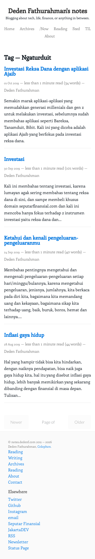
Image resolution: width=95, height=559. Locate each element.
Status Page (18, 547)
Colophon (44, 446)
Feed (76, 28)
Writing (15, 457)
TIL (88, 28)
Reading (60, 28)
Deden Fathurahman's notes (47, 10)
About (50, 35)
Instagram (17, 511)
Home (9, 28)
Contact (15, 482)
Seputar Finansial (24, 523)
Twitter (15, 499)
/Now (44, 28)
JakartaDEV (18, 529)
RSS (11, 535)
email (13, 517)
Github (14, 505)
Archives (27, 28)
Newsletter (18, 541)
